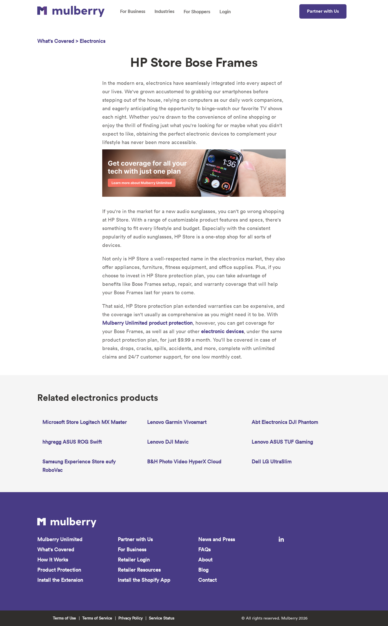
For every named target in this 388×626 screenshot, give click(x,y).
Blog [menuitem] (203, 570)
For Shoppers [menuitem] (197, 11)
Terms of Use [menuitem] (64, 618)
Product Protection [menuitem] (59, 570)
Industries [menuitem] (164, 11)
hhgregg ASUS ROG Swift (72, 442)
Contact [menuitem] (207, 580)
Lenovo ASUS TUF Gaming (282, 442)
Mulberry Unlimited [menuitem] (59, 539)
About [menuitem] (205, 559)
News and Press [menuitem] (216, 539)
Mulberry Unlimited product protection (147, 323)
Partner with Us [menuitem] (135, 539)
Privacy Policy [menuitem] (130, 618)
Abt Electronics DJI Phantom (285, 422)
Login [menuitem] (225, 11)
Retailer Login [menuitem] (134, 559)
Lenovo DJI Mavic (168, 442)
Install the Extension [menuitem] (60, 580)
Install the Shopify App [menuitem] (144, 580)
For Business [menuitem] (132, 11)
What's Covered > (58, 41)
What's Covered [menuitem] (55, 549)
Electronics (92, 41)
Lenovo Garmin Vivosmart (176, 422)
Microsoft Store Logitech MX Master (84, 422)
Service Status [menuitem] (161, 618)
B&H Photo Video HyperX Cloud (184, 461)
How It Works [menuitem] (52, 559)
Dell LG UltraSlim (271, 461)
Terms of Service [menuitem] (97, 618)
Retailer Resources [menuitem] (139, 570)
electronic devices (222, 331)
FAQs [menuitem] (204, 549)
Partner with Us (323, 11)
